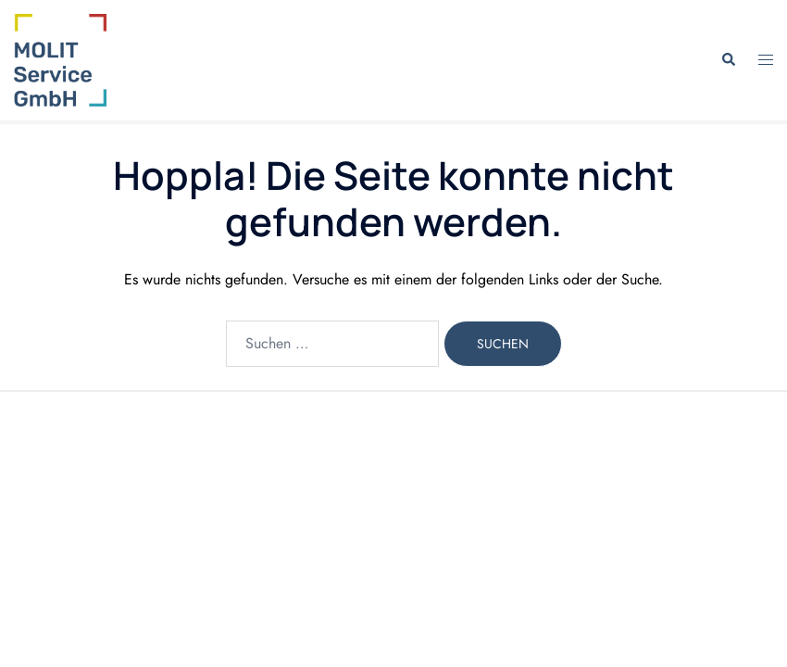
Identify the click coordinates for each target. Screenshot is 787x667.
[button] (727, 61)
